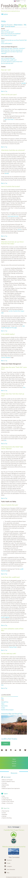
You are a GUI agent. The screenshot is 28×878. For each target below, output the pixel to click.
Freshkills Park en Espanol (7, 709)
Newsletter (4, 814)
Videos (2, 704)
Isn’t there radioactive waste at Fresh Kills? (11, 61)
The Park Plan (5, 798)
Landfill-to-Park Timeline (9, 739)
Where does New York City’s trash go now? (12, 50)
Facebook (9, 860)
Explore (5, 14)
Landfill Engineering (7, 799)
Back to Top (4, 91)
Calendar (14, 761)
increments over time (13, 216)
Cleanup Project (13, 647)
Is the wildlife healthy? (6, 43)
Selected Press (4, 702)
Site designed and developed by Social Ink (13, 877)
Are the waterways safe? (7, 63)
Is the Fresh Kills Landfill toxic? (8, 60)
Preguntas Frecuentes (7, 24)
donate (19, 229)
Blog (2, 698)
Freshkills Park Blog (7, 817)
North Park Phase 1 (9, 119)
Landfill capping (5, 617)
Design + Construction (7, 803)
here (24, 387)
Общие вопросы (18, 24)
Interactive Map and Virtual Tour (11, 714)
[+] (21, 877)
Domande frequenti (10, 26)
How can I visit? (5, 30)
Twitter (8, 863)
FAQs (2, 700)
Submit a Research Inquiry (8, 781)
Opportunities (4, 706)
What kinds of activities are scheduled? (11, 33)
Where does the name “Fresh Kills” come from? (13, 48)
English (17, 1)
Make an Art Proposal (7, 779)
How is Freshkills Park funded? (8, 35)
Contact (3, 707)
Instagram (9, 866)
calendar (23, 83)
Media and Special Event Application (11, 788)
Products (14, 763)
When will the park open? (7, 32)
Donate (5, 743)
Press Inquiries (5, 811)
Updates (14, 765)
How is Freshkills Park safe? (8, 58)
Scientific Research (6, 357)
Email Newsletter (11, 869)
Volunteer (4, 783)
